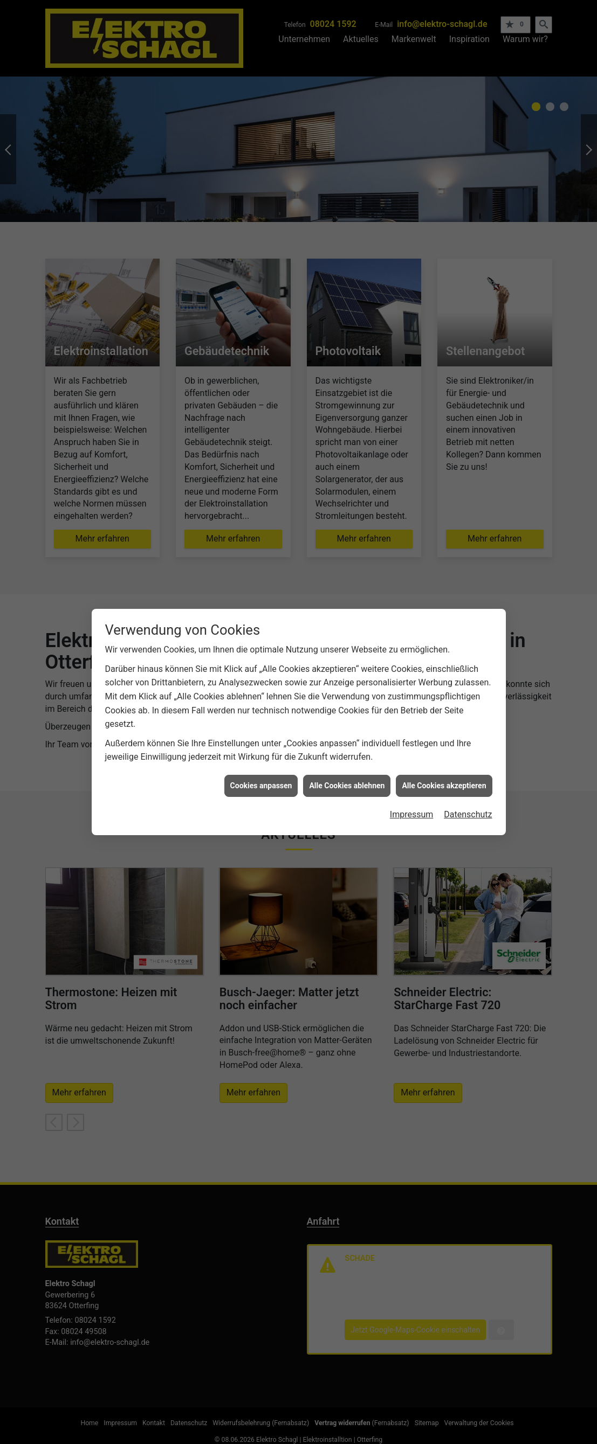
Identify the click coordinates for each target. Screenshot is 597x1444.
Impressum (412, 814)
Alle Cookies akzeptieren (444, 785)
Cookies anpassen (261, 785)
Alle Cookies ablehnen (347, 785)
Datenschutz (468, 814)
